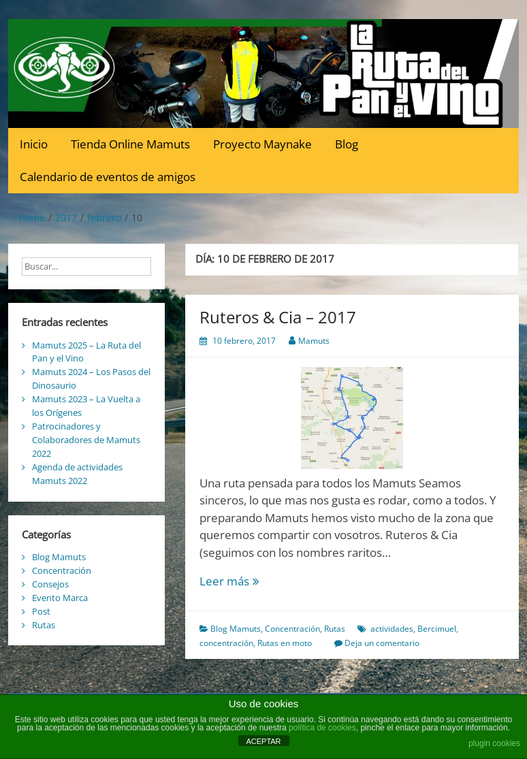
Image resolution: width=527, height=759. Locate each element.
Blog (346, 144)
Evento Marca (60, 598)
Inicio (34, 144)
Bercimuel (436, 628)
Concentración (292, 628)
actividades (391, 628)
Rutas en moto (284, 643)
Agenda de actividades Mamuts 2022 (77, 474)
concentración (226, 643)
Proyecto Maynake (262, 144)
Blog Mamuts (235, 628)
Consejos (50, 584)
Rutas (334, 628)
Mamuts (314, 340)
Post (41, 611)
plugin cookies (494, 743)
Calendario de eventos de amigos (107, 176)
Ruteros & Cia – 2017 (277, 317)
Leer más (245, 581)
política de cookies (322, 727)
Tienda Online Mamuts (130, 144)
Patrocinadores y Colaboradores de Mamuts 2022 (86, 439)
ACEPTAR (263, 741)
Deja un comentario (382, 643)
